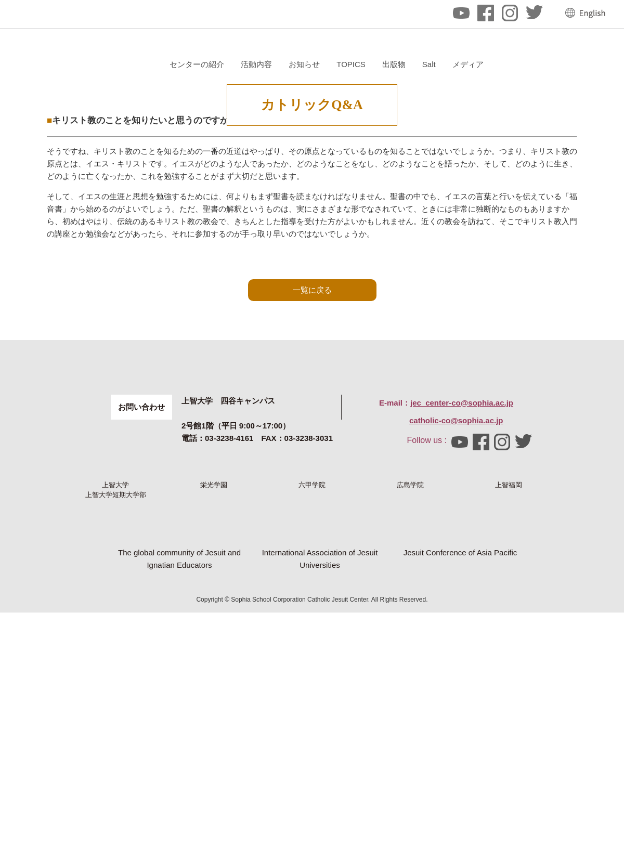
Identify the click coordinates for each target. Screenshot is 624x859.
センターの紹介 (320, 64)
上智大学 (115, 653)
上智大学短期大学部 (115, 694)
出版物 (517, 64)
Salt (552, 64)
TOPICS (474, 64)
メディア (591, 64)
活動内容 (380, 64)
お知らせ (428, 64)
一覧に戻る (312, 401)
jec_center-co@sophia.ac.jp (461, 554)
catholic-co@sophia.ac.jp (456, 571)
